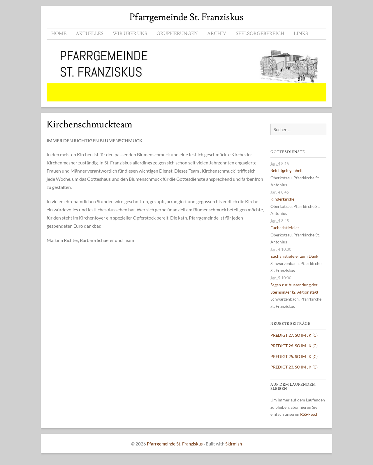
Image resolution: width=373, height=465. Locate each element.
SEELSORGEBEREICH (260, 33)
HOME (58, 33)
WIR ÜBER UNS (130, 33)
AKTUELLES (89, 33)
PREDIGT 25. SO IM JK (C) (294, 356)
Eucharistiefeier (284, 227)
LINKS (301, 33)
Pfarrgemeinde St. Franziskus (186, 17)
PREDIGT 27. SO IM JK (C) (294, 335)
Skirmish (233, 443)
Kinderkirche (282, 198)
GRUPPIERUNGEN (177, 33)
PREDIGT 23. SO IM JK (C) (294, 366)
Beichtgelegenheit (286, 170)
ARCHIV (216, 33)
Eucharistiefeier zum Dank (294, 256)
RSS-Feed (308, 414)
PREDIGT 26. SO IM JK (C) (294, 345)
